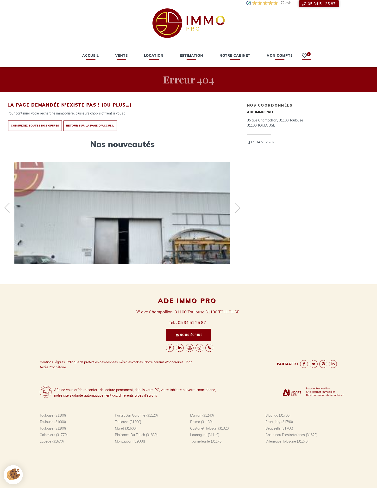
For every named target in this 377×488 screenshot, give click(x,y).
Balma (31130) (201, 422)
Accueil (90, 56)
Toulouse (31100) (53, 415)
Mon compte (280, 56)
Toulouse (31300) (128, 422)
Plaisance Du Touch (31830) (136, 435)
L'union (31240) (202, 415)
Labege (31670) (52, 441)
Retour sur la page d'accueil (90, 125)
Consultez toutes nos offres (35, 125)
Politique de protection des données (92, 362)
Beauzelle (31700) (279, 428)
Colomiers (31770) (54, 435)
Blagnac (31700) (277, 415)
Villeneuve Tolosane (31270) (286, 441)
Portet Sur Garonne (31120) (136, 415)
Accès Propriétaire (53, 367)
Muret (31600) (126, 428)
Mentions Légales (52, 362)
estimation (191, 56)
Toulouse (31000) (53, 422)
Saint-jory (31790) (279, 422)
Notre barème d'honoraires (164, 362)
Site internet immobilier (320, 391)
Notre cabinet (235, 56)
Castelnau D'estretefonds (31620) (291, 435)
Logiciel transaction (318, 388)
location (153, 56)
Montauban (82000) (130, 441)
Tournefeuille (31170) (206, 441)
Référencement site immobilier (325, 395)
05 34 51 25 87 (319, 3)
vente (121, 56)
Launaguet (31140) (204, 435)
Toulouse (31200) (53, 428)
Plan (189, 362)
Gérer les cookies (131, 362)
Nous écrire (189, 335)
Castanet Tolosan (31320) (210, 428)
